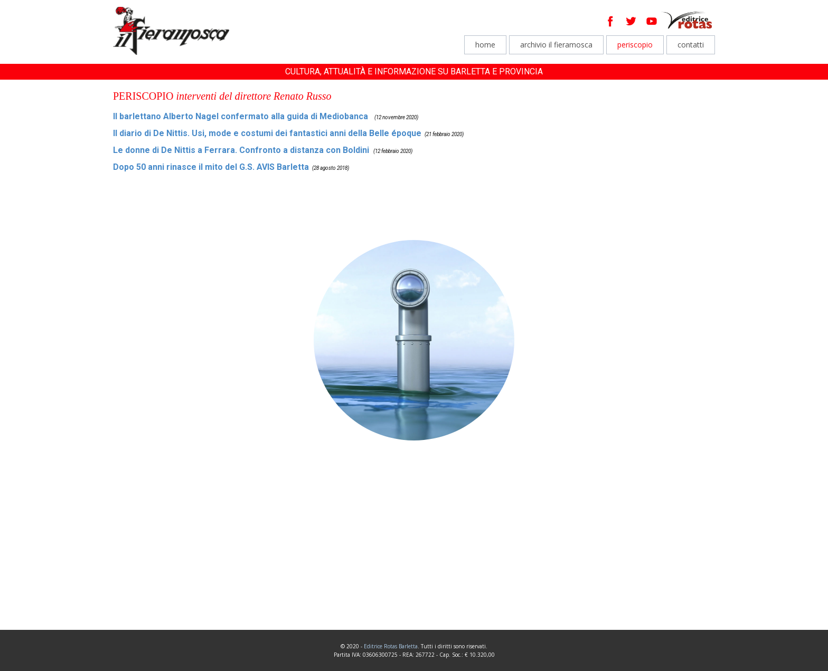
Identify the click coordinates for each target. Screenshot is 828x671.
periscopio (635, 45)
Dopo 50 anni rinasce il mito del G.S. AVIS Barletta (211, 167)
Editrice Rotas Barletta (391, 646)
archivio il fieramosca (556, 45)
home (485, 45)
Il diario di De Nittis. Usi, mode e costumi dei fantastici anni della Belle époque (267, 133)
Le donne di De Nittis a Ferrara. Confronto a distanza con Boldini (241, 150)
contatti (691, 45)
